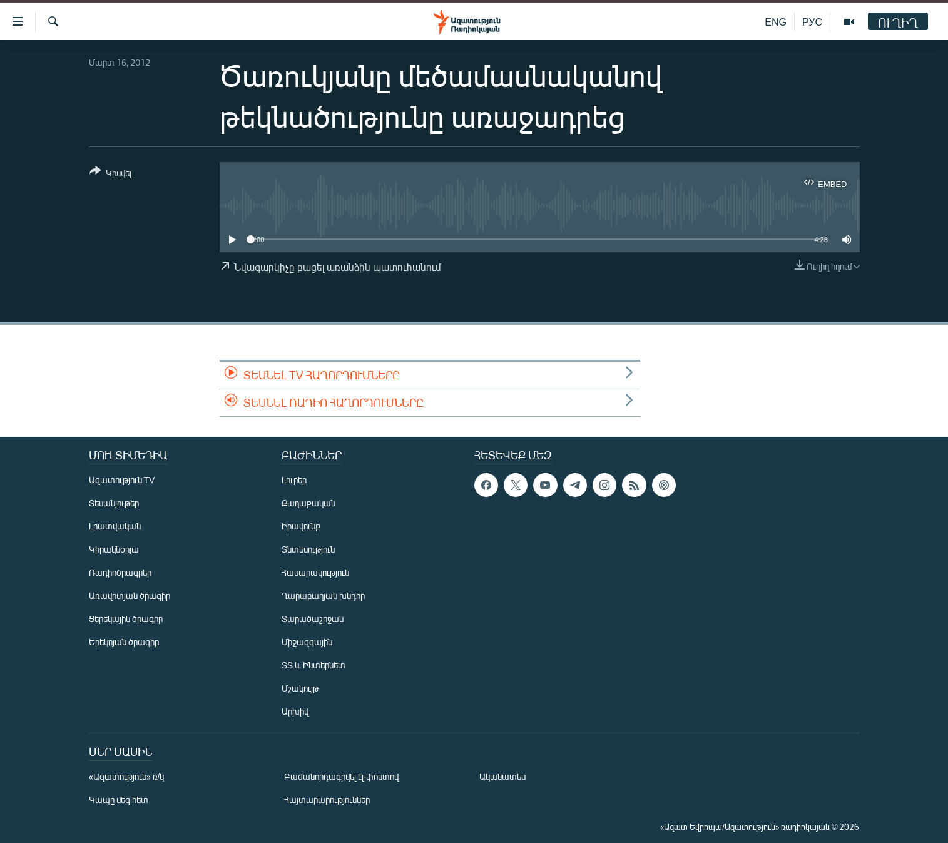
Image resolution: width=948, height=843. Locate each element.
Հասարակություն (315, 572)
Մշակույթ (300, 688)
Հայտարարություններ (327, 799)
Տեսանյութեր (114, 503)
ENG (776, 22)
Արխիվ (295, 711)
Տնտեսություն (308, 549)
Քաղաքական (308, 503)
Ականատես (502, 776)
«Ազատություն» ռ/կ (127, 776)
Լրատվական (115, 526)
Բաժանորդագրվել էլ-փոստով (341, 776)
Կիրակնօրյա (114, 549)
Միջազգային (307, 641)
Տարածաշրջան (313, 618)
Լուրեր (294, 479)
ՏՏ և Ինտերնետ (313, 665)
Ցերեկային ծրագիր (126, 618)
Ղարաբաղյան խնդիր (323, 595)
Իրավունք (301, 526)
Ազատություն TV (122, 479)
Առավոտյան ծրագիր (129, 595)
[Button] (110, 174)
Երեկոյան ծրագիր (124, 641)
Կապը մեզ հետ (118, 799)
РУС (812, 22)
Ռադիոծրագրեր (120, 572)
